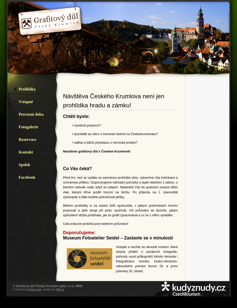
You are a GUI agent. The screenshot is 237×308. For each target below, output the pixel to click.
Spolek (24, 165)
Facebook (27, 177)
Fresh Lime (34, 289)
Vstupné (26, 102)
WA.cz (60, 289)
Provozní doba (31, 114)
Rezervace (27, 139)
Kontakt (26, 152)
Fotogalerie (28, 127)
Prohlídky (27, 89)
